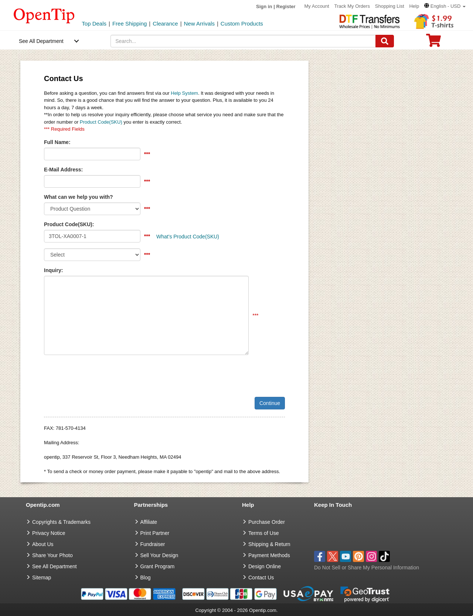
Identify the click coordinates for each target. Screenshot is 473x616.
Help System (184, 93)
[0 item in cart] (433, 43)
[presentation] (100, 375)
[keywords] (243, 41)
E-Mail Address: (63, 170)
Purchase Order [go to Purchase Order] (266, 522)
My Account (316, 6)
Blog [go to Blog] (145, 577)
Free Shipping (129, 23)
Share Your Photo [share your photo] (52, 555)
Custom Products (242, 23)
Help (414, 6)
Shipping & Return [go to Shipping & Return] (269, 544)
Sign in (264, 6)
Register (286, 6)
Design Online (264, 566)
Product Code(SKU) (101, 122)
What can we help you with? (78, 197)
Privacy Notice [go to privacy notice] (48, 533)
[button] (445, 6)
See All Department (41, 41)
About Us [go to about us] (43, 544)
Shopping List (389, 6)
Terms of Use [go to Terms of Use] (263, 533)
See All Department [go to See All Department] (54, 566)
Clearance (165, 23)
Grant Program (157, 566)
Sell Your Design (159, 555)
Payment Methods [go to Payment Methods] (269, 555)
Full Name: (57, 142)
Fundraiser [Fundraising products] (152, 544)
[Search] (384, 41)
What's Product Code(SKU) (187, 237)
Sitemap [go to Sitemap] (41, 577)
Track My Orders (352, 6)
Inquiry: (53, 270)
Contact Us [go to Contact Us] (261, 577)
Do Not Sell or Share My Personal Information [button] (366, 567)
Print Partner (155, 533)
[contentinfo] (44, 15)
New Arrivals (199, 23)
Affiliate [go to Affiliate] (148, 522)
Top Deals (94, 23)
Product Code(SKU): (69, 224)
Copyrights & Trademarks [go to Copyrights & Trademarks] (61, 522)
